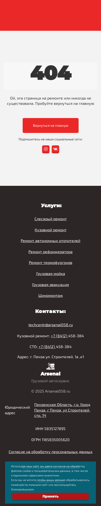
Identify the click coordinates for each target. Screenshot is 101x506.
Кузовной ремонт (51, 229)
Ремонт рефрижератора (50, 251)
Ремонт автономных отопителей (50, 240)
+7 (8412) (59, 335)
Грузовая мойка (50, 273)
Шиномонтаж (50, 295)
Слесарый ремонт (50, 218)
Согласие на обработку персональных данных (51, 451)
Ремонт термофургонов (50, 262)
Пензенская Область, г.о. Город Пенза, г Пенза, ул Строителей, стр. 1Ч (62, 410)
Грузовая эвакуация (50, 284)
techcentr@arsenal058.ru (50, 324)
